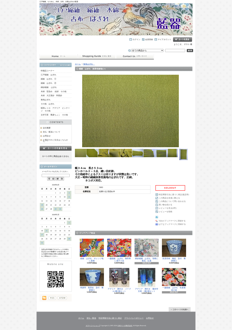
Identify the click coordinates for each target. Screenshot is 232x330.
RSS (52, 298)
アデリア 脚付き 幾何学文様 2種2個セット (146, 280)
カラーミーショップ (93, 325)
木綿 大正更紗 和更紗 (51, 95)
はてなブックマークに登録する (172, 224)
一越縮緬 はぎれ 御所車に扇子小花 (119, 250)
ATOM (62, 298)
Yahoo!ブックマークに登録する (172, 221)
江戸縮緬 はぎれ (48, 75)
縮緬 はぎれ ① (48, 79)
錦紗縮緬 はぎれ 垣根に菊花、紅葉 (147, 250)
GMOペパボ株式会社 (124, 325)
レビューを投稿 (165, 211)
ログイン (136, 39)
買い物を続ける (165, 205)
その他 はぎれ (47, 104)
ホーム (58, 56)
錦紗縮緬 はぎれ (49, 87)
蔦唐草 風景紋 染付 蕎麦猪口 (92, 279)
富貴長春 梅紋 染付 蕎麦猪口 (174, 250)
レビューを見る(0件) (167, 208)
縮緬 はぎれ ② (48, 83)
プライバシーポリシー (134, 318)
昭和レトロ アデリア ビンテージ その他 (55, 109)
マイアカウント (164, 39)
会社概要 (47, 128)
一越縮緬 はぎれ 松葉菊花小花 (174, 279)
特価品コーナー (47, 71)
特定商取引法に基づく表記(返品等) (174, 194)
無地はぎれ (46, 100)
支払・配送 (91, 318)
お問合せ (135, 56)
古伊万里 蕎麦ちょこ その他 (54, 115)
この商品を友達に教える (169, 198)
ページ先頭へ (180, 309)
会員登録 (149, 39)
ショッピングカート (182, 39)
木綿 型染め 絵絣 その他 (53, 91)
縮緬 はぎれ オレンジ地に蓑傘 (92, 250)
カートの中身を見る (55, 148)
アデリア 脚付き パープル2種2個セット (119, 280)
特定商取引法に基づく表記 (110, 318)
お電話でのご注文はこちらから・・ (55, 141)
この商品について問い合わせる (172, 201)
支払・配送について (97, 56)
